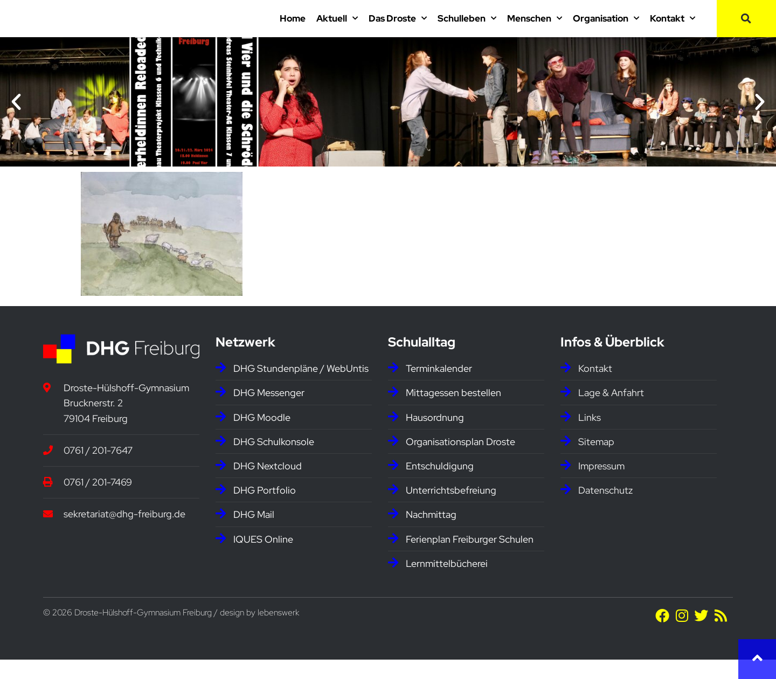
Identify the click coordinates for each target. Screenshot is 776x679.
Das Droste (398, 28)
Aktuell (337, 28)
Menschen (534, 28)
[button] (746, 28)
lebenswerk (278, 632)
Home (293, 28)
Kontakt (672, 28)
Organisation (606, 28)
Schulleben (467, 28)
